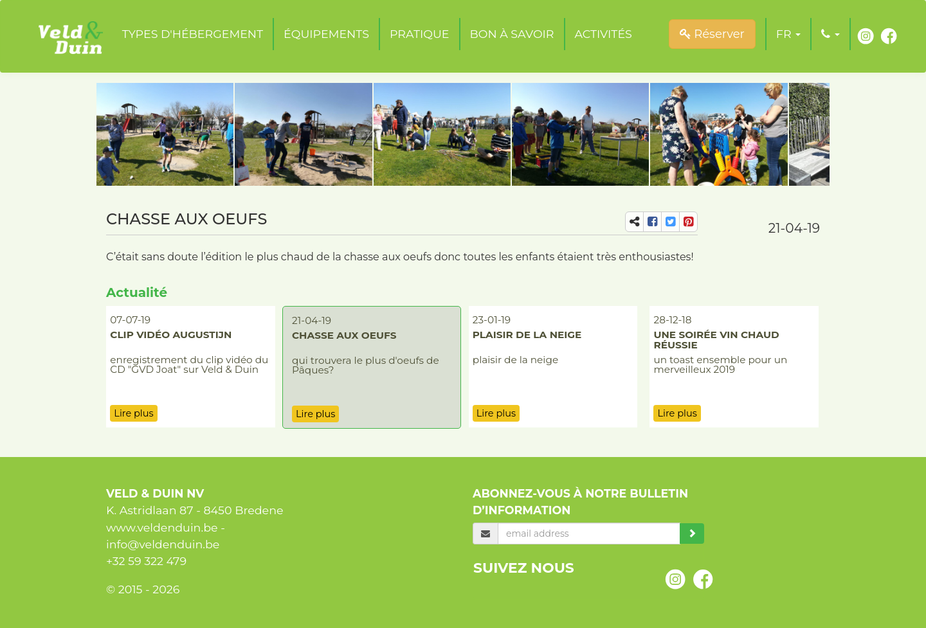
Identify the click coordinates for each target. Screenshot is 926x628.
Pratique (419, 33)
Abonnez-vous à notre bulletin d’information (580, 502)
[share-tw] (670, 221)
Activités (603, 33)
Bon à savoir (512, 33)
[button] (788, 34)
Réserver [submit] (712, 34)
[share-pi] (688, 221)
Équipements (326, 33)
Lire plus (133, 413)
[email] (589, 533)
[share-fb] (652, 221)
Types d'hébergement (192, 33)
